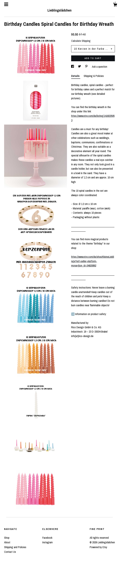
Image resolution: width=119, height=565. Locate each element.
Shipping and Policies (15, 547)
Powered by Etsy (98, 547)
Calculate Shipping (81, 41)
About (7, 542)
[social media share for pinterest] (86, 66)
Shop (6, 538)
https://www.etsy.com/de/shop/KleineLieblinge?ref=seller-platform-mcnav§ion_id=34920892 (92, 261)
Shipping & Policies (94, 76)
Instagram (47, 542)
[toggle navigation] (6, 4)
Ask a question (99, 66)
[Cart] (115, 5)
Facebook (47, 538)
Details (75, 76)
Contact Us (10, 552)
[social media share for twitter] (80, 66)
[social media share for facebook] (73, 66)
